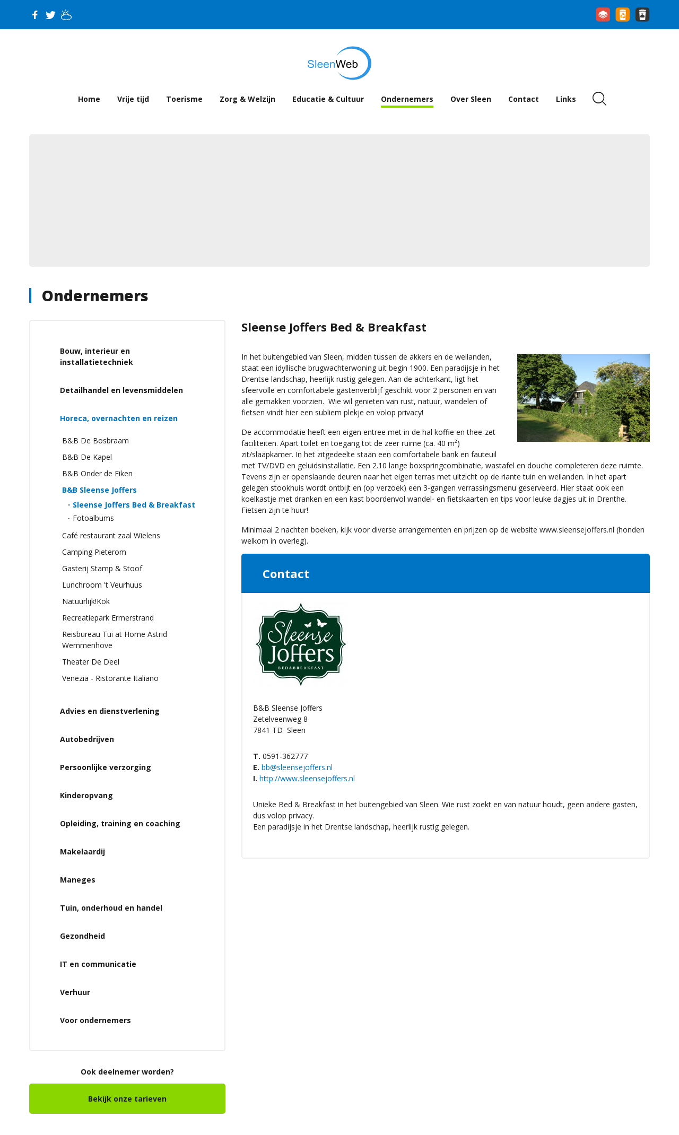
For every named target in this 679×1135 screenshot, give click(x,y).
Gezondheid (82, 936)
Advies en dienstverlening (110, 711)
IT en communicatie (98, 964)
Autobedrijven (87, 739)
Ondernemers (407, 99)
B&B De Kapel (87, 457)
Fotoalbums (93, 518)
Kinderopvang (86, 795)
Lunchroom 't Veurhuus (102, 585)
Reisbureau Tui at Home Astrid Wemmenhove (114, 639)
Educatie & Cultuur (328, 99)
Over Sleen (470, 99)
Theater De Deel (90, 662)
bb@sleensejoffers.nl (297, 767)
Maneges (77, 880)
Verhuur (75, 992)
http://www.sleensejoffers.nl (307, 778)
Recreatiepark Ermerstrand (108, 618)
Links (566, 99)
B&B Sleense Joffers (99, 490)
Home (89, 99)
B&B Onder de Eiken (97, 473)
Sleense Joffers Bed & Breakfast (134, 505)
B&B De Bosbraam (95, 440)
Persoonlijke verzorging (105, 767)
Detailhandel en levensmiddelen (121, 390)
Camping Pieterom (94, 552)
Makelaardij (82, 851)
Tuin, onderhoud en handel (111, 908)
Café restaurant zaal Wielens (111, 535)
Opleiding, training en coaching (120, 823)
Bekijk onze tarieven (127, 1099)
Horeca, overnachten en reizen (119, 418)
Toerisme (184, 99)
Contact (523, 99)
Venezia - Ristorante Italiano (110, 678)
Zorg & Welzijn (247, 99)
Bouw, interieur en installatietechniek (96, 356)
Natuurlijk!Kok (86, 601)
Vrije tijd (133, 99)
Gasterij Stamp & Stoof (102, 568)
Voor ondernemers (95, 1020)
